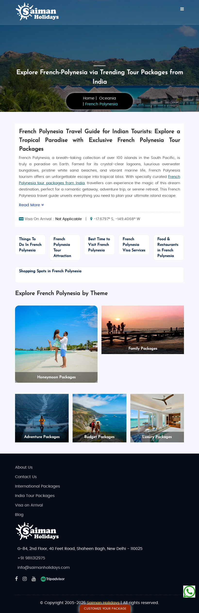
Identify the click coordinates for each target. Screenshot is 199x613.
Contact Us (26, 477)
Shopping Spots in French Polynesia (50, 271)
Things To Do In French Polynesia (30, 244)
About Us (24, 467)
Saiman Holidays (103, 603)
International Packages (37, 486)
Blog (19, 515)
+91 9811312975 (31, 558)
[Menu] (182, 9)
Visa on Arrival (29, 505)
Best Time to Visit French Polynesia (99, 244)
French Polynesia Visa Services (134, 244)
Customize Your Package (105, 608)
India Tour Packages (35, 496)
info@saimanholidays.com (43, 568)
